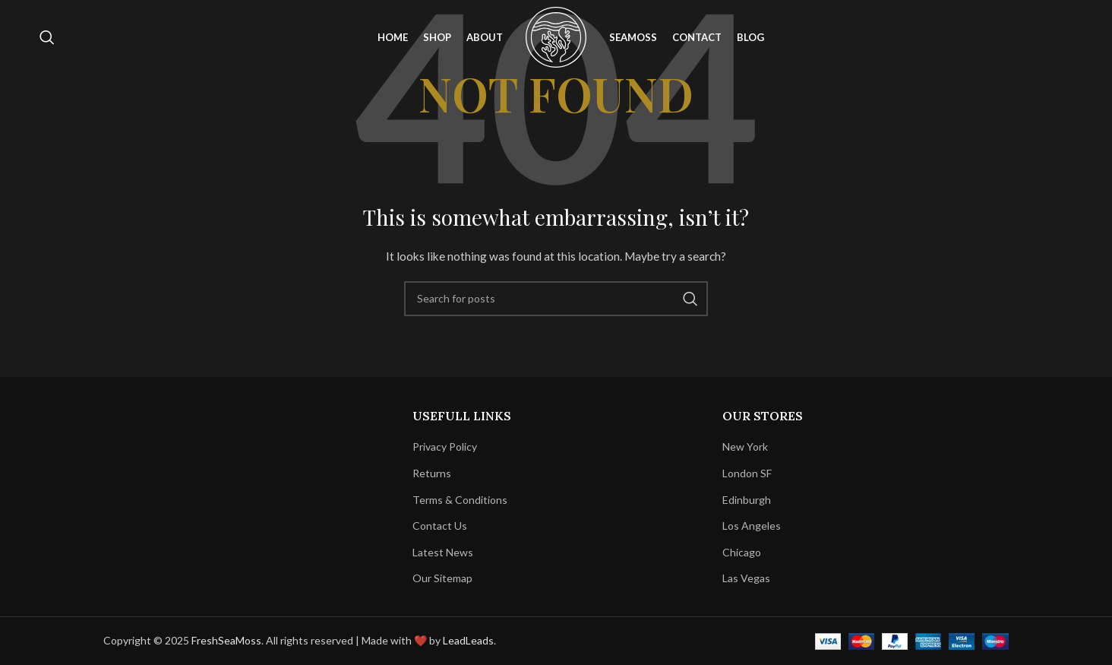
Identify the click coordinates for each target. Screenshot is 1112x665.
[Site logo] (556, 38)
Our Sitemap (442, 578)
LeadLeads (468, 640)
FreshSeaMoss (226, 640)
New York (745, 446)
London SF (747, 473)
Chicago (741, 552)
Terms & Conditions (459, 499)
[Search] (47, 40)
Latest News (442, 552)
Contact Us (439, 525)
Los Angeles (751, 525)
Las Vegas (746, 578)
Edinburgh (746, 499)
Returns (431, 473)
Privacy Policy (444, 446)
